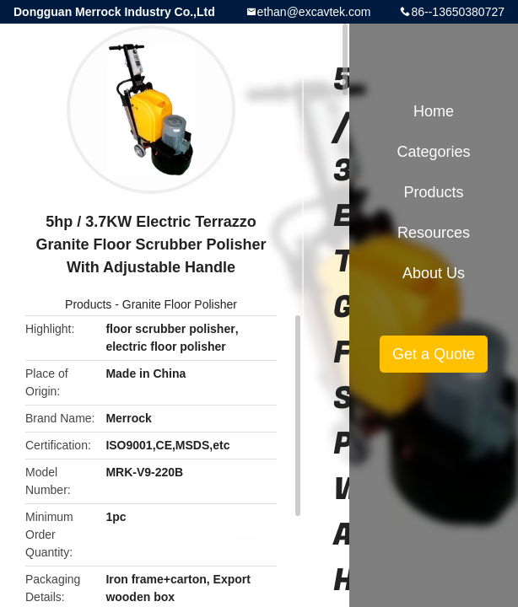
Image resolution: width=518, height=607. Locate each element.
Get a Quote (433, 354)
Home (433, 111)
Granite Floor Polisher (179, 304)
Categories (433, 151)
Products (88, 304)
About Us (433, 273)
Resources (433, 232)
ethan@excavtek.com (314, 12)
